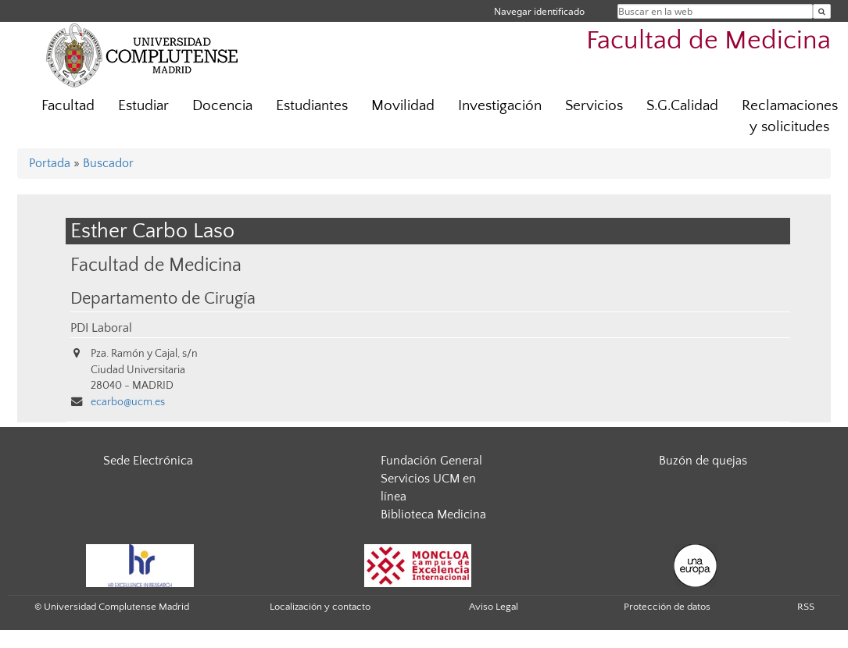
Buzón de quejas (703, 461)
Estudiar (143, 106)
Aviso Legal (493, 606)
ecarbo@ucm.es (128, 402)
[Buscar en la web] (822, 11)
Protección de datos (667, 606)
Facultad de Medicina (708, 41)
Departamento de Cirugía (163, 299)
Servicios (594, 106)
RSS (805, 606)
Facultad (68, 106)
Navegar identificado (539, 11)
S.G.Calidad (682, 106)
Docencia (222, 106)
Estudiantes (312, 106)
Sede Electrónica (148, 461)
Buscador (108, 163)
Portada (49, 163)
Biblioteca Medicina (433, 514)
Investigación (500, 106)
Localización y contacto (320, 606)
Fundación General (431, 461)
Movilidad (403, 106)
